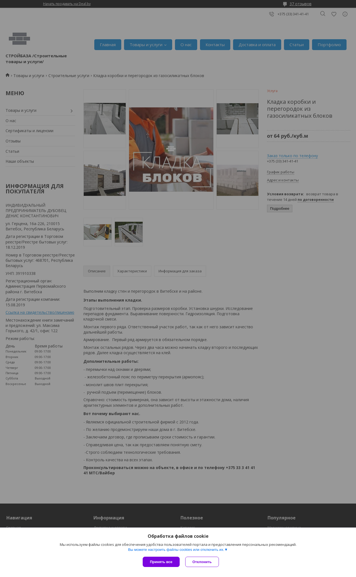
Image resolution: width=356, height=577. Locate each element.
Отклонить (202, 562)
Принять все (161, 562)
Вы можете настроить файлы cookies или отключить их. (176, 550)
